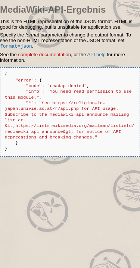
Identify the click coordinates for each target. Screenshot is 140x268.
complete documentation (44, 55)
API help (96, 55)
